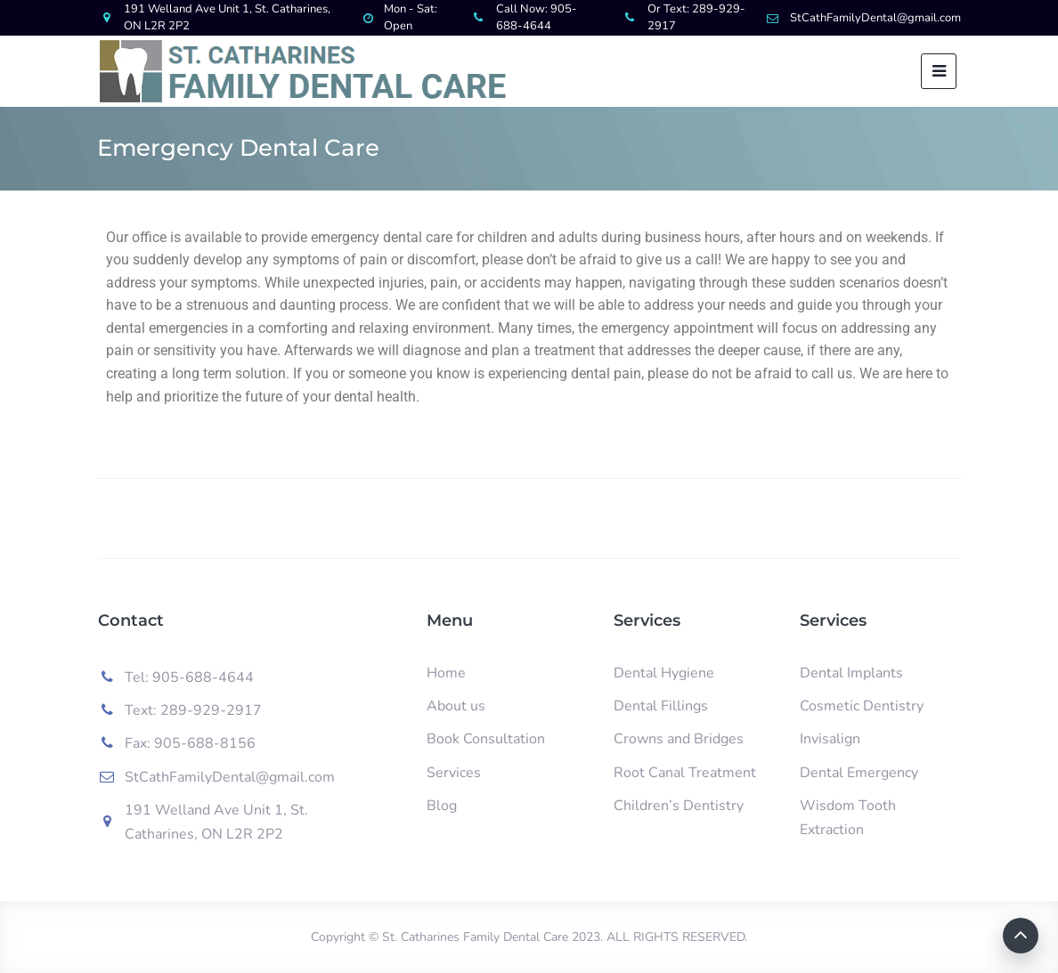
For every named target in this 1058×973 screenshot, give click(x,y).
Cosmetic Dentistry (862, 706)
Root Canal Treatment (685, 772)
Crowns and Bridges (679, 739)
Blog (442, 805)
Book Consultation (486, 739)
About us (456, 706)
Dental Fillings (661, 706)
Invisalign (830, 739)
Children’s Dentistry (679, 805)
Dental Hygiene (664, 673)
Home (446, 673)
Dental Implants (851, 673)
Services (454, 772)
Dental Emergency (859, 772)
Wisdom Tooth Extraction (848, 817)
